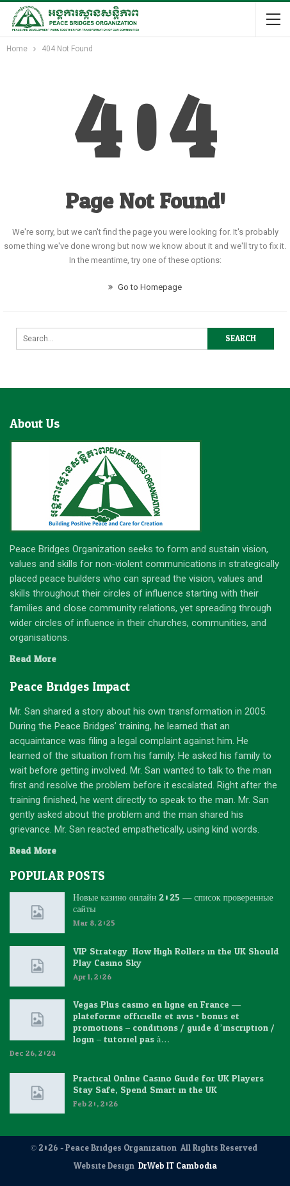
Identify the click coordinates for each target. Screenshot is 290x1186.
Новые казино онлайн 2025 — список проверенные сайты (173, 903)
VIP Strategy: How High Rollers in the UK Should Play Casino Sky (176, 957)
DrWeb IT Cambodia (177, 1166)
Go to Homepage (145, 287)
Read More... (36, 659)
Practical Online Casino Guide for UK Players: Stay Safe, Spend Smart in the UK (169, 1084)
